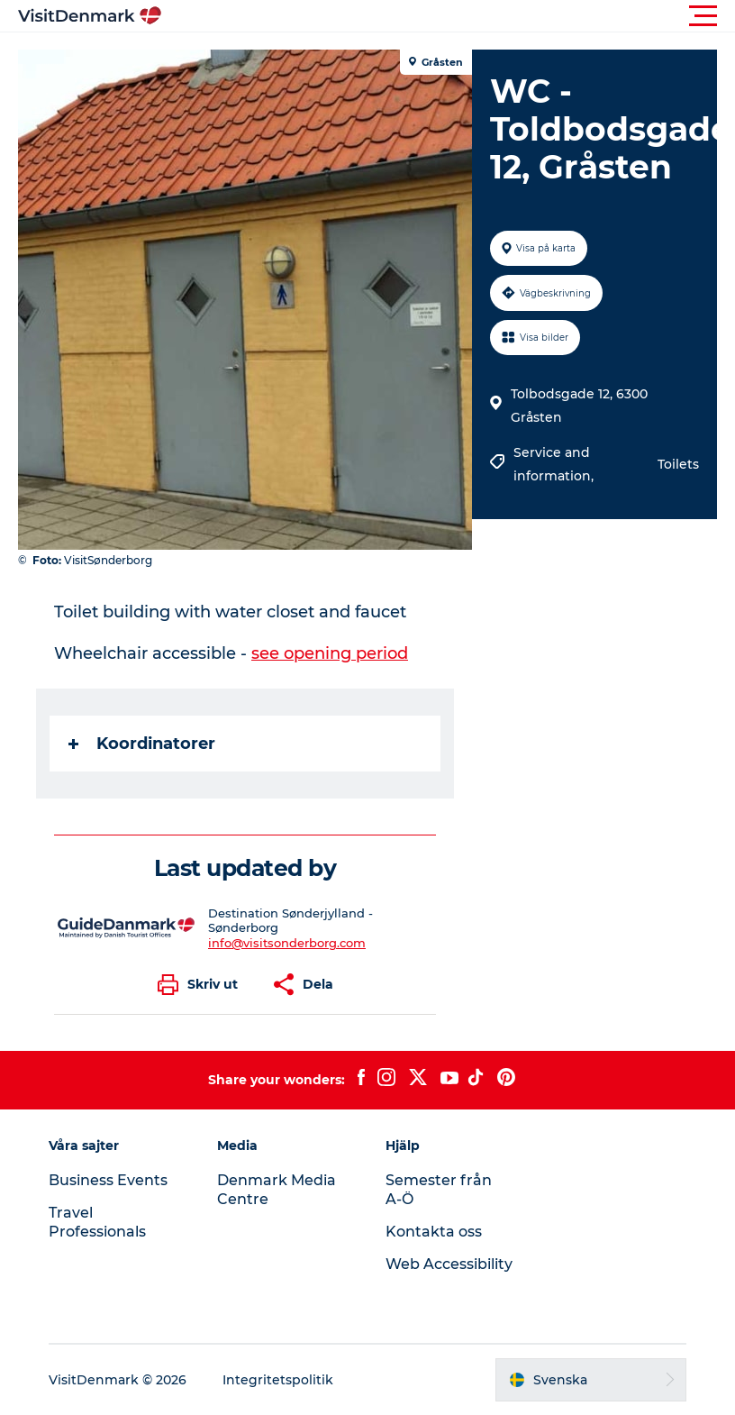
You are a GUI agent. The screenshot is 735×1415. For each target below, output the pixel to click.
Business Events (108, 1180)
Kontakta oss (434, 1231)
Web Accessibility (449, 1264)
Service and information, (555, 464)
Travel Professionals (97, 1222)
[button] (448, 16)
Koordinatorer (141, 743)
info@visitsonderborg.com (287, 943)
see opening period (329, 653)
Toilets (678, 464)
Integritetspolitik (277, 1380)
